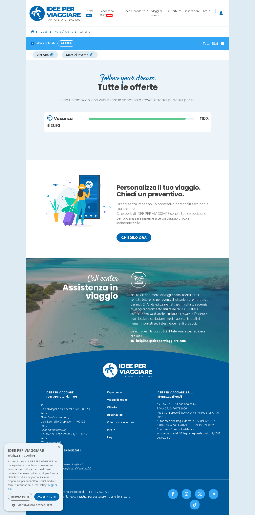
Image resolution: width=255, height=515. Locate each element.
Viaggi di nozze (156, 13)
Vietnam (45, 55)
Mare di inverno (79, 55)
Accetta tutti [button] (46, 496)
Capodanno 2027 (106, 13)
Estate (90, 13)
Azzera (66, 43)
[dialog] (33, 477)
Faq (109, 437)
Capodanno (114, 392)
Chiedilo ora (134, 237)
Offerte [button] (173, 11)
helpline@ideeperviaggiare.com (161, 341)
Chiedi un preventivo (120, 422)
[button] (33, 505)
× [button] (58, 447)
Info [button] (205, 11)
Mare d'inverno (64, 31)
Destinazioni (191, 11)
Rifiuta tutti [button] (20, 496)
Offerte (112, 407)
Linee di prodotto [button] (135, 11)
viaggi (44, 31)
